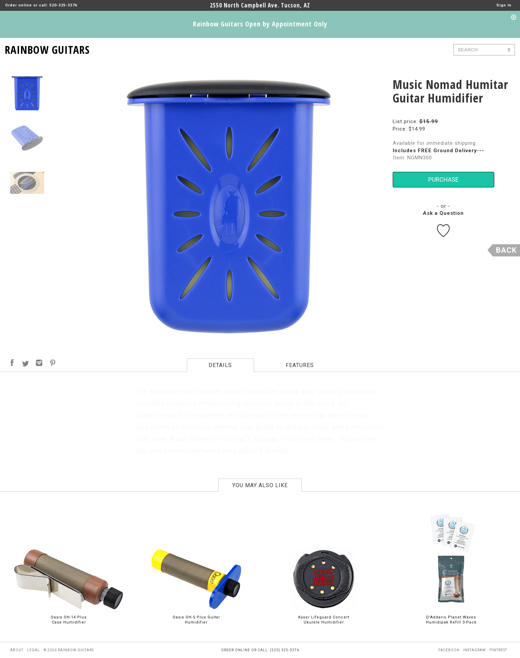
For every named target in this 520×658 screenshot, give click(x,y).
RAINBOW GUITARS (47, 48)
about (16, 650)
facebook (448, 650)
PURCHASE (443, 179)
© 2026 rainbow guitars (69, 650)
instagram (474, 650)
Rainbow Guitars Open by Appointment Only (260, 23)
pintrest (498, 650)
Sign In (504, 5)
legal (33, 650)
